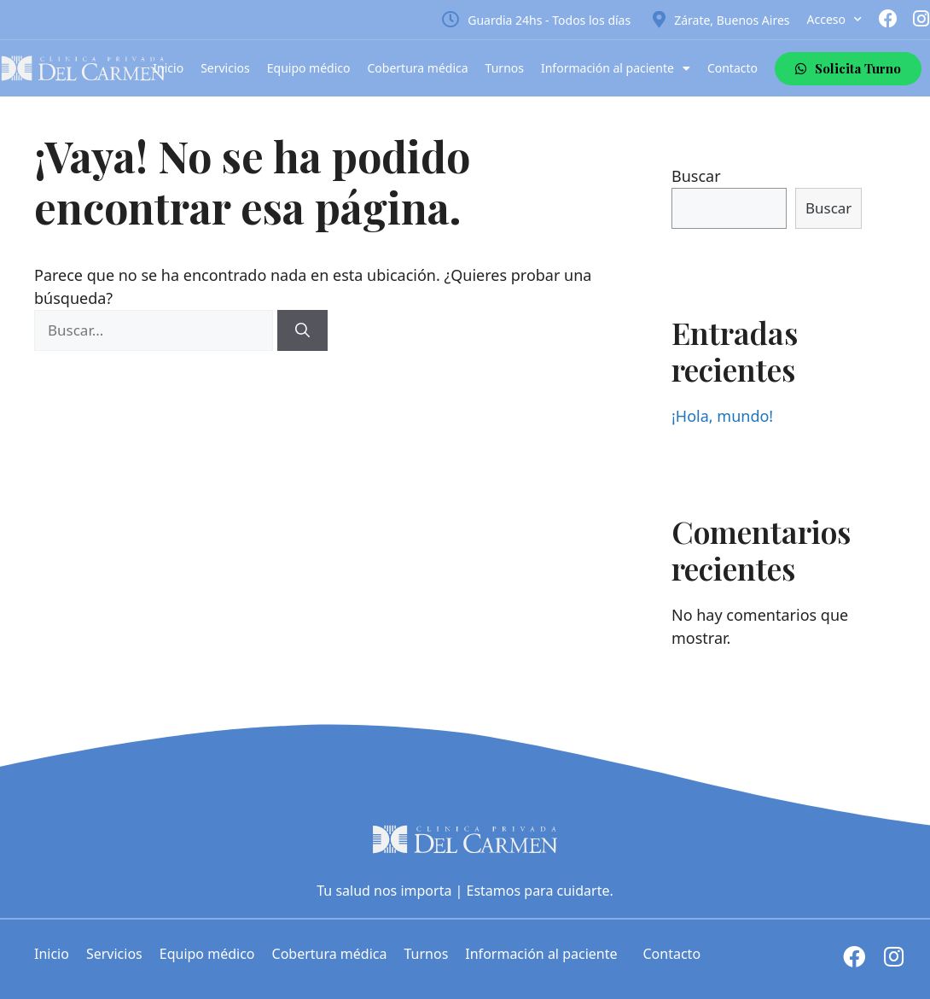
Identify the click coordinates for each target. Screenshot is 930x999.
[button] (848, 68)
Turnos (504, 68)
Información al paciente (615, 68)
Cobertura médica (418, 68)
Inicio (168, 68)
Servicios (225, 68)
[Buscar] (302, 330)
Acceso (834, 19)
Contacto (732, 68)
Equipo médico (309, 68)
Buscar (696, 176)
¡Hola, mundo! (722, 416)
